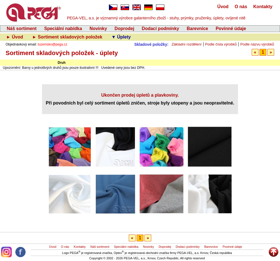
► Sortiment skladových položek (68, 37)
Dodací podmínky (160, 28)
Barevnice (197, 28)
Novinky (98, 28)
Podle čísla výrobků (221, 44)
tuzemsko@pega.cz (52, 44)
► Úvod (15, 37)
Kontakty (262, 6)
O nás (241, 6)
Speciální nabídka (63, 28)
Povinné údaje (231, 28)
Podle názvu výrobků (257, 44)
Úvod (222, 6)
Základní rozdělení (187, 44)
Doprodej (124, 28)
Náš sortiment (22, 28)
